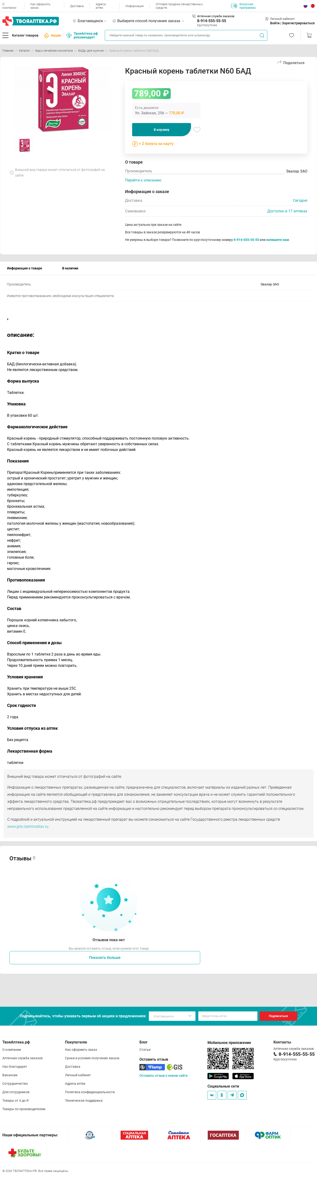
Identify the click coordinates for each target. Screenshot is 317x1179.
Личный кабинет (78, 1075)
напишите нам (277, 240)
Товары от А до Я (15, 1100)
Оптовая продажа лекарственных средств (179, 5)
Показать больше (105, 957)
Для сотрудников (15, 1092)
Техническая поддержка (84, 1100)
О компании (9, 5)
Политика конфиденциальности (90, 1092)
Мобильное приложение (229, 1042)
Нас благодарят (14, 1066)
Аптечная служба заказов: (216, 16)
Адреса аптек (101, 5)
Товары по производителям (23, 1109)
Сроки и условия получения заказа (92, 1058)
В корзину (161, 130)
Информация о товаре (24, 268)
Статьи (144, 1049)
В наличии (70, 268)
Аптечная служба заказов (22, 1058)
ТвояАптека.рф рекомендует (82, 35)
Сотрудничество (15, 1083)
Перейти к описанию (143, 180)
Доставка (77, 6)
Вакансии (9, 1075)
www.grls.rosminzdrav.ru (27, 826)
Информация (135, 6)
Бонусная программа (243, 5)
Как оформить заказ (40, 5)
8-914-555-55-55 (211, 21)
